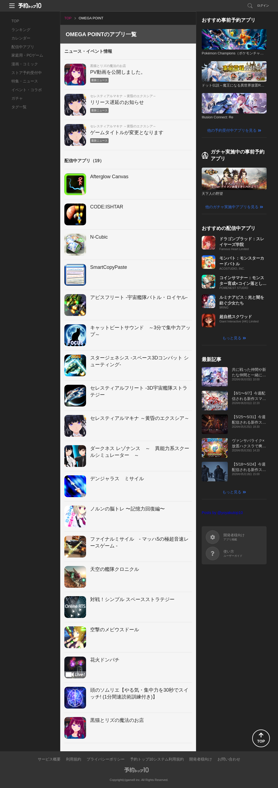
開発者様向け (200, 759)
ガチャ (17, 98)
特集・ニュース (24, 81)
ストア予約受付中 (26, 72)
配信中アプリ (22, 47)
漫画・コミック (24, 64)
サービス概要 (49, 759)
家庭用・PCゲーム (27, 55)
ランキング (20, 29)
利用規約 (73, 759)
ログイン (263, 5)
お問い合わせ (228, 759)
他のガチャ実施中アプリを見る (231, 207)
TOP (15, 21)
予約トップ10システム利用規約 (157, 759)
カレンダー (20, 38)
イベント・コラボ (26, 90)
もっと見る (231, 338)
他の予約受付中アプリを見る (232, 130)
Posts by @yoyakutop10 (222, 512)
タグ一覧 (19, 107)
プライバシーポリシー (106, 759)
